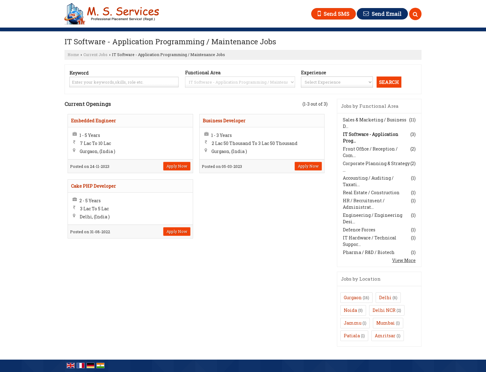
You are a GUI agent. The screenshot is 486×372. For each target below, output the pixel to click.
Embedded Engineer (93, 121)
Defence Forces (359, 230)
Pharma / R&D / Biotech (369, 252)
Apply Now (176, 166)
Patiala (352, 336)
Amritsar (385, 336)
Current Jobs (95, 54)
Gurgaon (353, 297)
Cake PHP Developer (93, 186)
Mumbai (385, 323)
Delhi (385, 297)
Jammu (352, 323)
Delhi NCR (384, 310)
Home (73, 54)
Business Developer (224, 121)
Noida (350, 310)
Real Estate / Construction (371, 192)
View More (404, 260)
